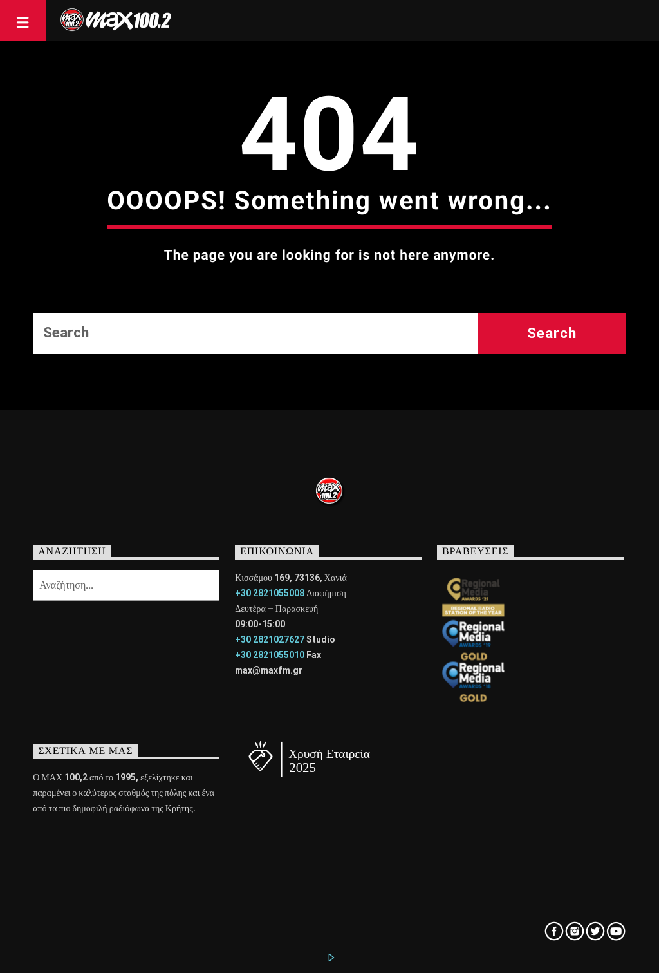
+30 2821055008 (269, 593)
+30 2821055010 (269, 655)
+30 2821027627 (269, 639)
